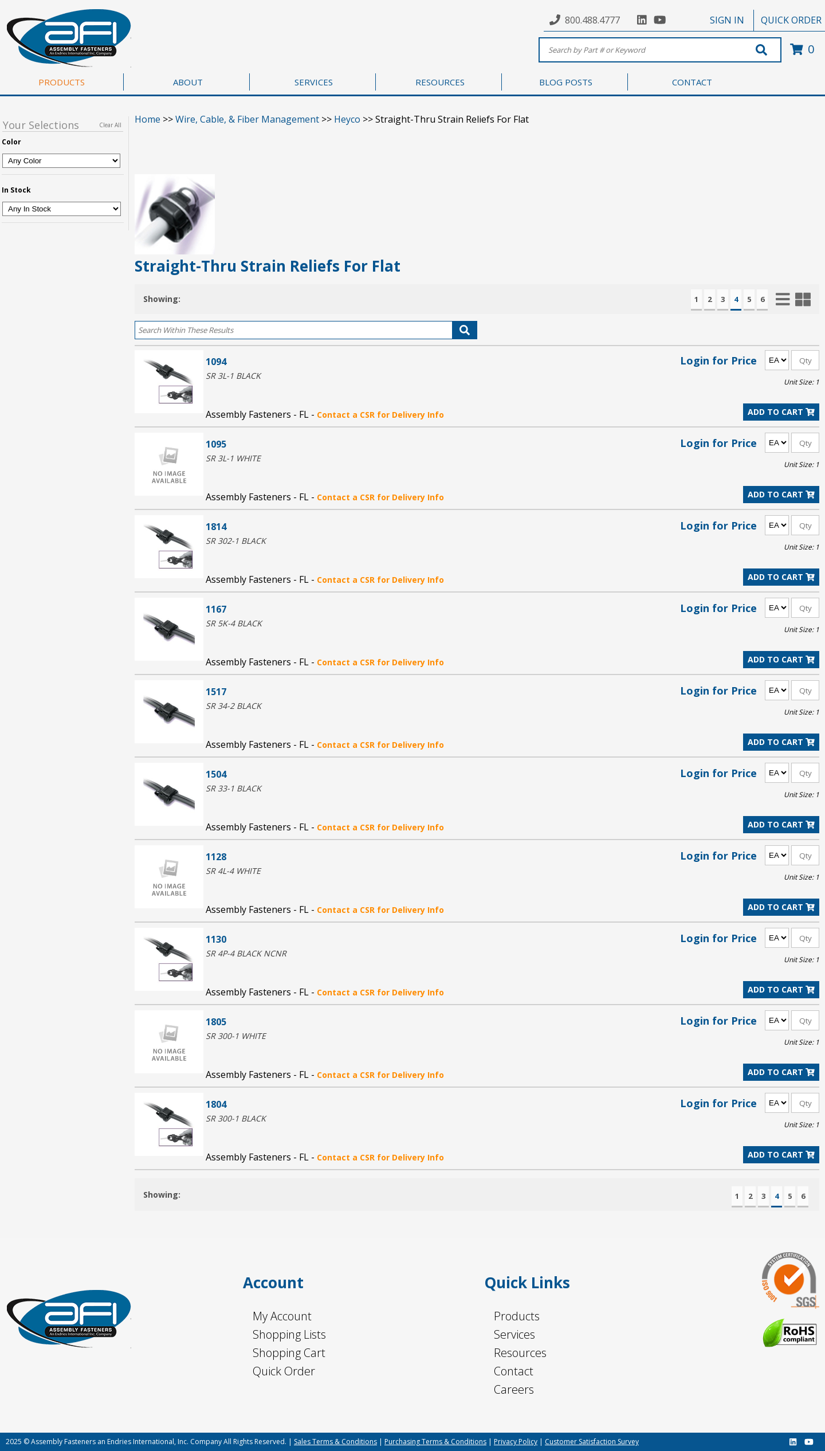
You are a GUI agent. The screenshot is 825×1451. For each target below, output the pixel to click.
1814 (216, 526)
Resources (520, 1352)
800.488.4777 (592, 20)
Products (517, 1316)
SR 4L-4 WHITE (233, 870)
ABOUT (188, 82)
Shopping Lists (289, 1334)
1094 (216, 361)
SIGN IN (727, 20)
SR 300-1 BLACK (236, 1118)
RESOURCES (440, 82)
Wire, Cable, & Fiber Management (247, 119)
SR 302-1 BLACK (236, 540)
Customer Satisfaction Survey (592, 1441)
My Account (282, 1316)
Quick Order (284, 1371)
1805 (216, 1021)
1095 (216, 444)
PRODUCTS (61, 82)
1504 (216, 774)
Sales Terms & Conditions (335, 1441)
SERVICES (313, 82)
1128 (216, 856)
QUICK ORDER (791, 20)
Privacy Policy (515, 1441)
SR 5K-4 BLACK (234, 623)
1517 (216, 691)
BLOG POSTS (565, 82)
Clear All (110, 125)
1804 (216, 1104)
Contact (513, 1371)
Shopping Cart (289, 1352)
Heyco (347, 119)
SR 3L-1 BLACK (233, 375)
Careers (514, 1389)
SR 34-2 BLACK (233, 705)
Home (147, 119)
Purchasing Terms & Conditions (435, 1441)
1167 (216, 609)
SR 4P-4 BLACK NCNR (246, 953)
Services (514, 1334)
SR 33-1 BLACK (233, 788)
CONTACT (692, 82)
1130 (216, 939)
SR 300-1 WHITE (236, 1035)
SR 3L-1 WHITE (233, 458)
